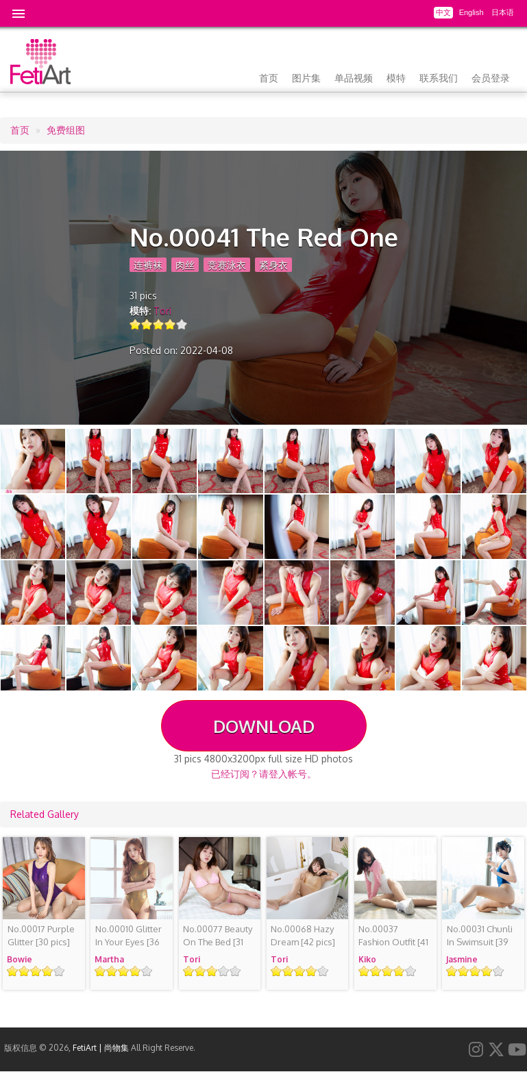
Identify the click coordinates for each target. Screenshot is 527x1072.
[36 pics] (128, 942)
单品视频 (353, 78)
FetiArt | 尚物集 (101, 1048)
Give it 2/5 (147, 324)
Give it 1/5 (135, 324)
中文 (443, 12)
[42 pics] (303, 935)
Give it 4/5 (170, 324)
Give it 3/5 (158, 324)
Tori (162, 310)
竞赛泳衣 (227, 265)
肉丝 (185, 265)
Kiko (367, 959)
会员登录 (490, 78)
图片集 (306, 78)
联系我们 (438, 78)
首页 (268, 78)
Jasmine (462, 959)
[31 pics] (217, 942)
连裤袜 (148, 265)
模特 (396, 78)
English (471, 12)
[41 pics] (393, 942)
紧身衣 (273, 265)
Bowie (19, 959)
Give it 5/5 (182, 324)
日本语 (502, 12)
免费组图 (66, 130)
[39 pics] (480, 942)
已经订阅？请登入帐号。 (264, 774)
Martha (109, 959)
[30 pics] (41, 935)
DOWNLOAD (264, 726)
